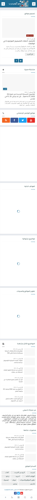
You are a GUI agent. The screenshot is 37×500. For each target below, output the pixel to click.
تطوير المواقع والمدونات (27, 480)
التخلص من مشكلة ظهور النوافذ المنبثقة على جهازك (13, 371)
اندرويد (18, 476)
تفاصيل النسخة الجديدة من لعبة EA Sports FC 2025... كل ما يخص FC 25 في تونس (20, 97)
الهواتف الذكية (30, 476)
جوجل (14, 480)
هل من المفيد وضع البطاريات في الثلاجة (13, 381)
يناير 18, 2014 (18, 397)
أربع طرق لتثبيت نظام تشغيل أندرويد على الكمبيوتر (14, 400)
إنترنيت (32, 472)
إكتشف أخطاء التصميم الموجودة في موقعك (19, 42)
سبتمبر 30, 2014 (17, 349)
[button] (31, 497)
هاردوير (32, 484)
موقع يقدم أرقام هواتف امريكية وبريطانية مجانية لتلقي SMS (14, 352)
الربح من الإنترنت (19, 472)
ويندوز (15, 484)
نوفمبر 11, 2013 (17, 358)
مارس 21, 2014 (17, 387)
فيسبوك (6, 480)
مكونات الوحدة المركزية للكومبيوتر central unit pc (13, 361)
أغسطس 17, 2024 (29, 92)
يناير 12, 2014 (30, 39)
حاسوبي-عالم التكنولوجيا (18, 4)
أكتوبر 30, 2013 (17, 368)
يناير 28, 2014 (18, 377)
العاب (7, 472)
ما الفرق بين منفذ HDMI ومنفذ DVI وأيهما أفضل (13, 390)
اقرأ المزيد (30, 54)
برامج (7, 476)
